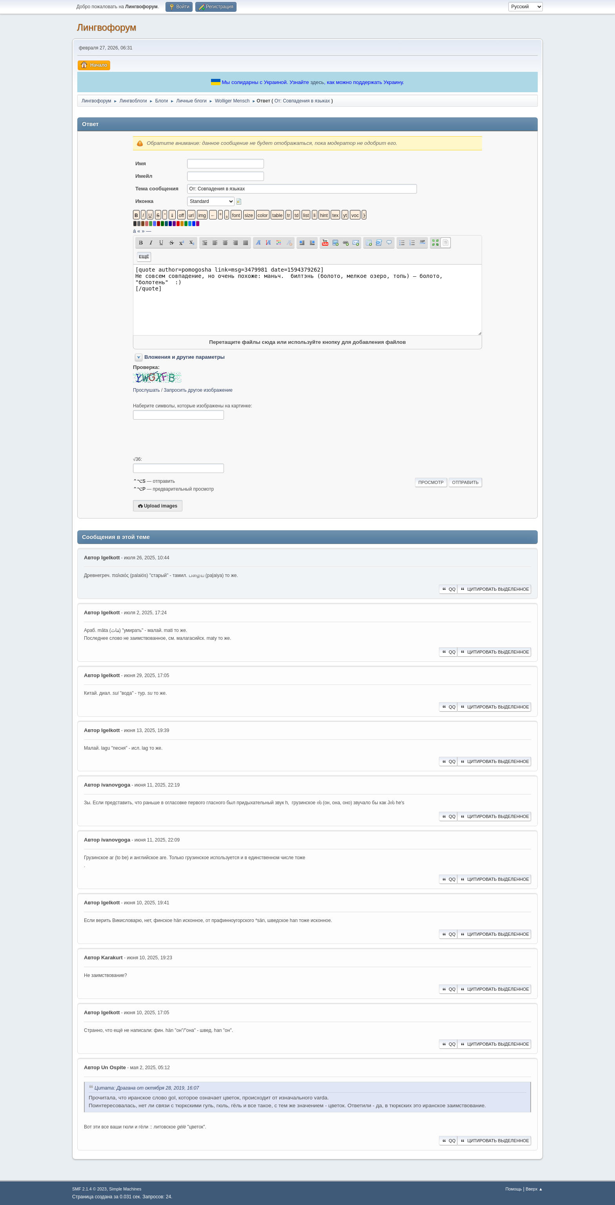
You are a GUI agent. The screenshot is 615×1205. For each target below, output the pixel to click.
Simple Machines (125, 1189)
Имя (140, 163)
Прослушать (146, 390)
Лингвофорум (106, 27)
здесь (317, 82)
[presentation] (192, 438)
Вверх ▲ (534, 1189)
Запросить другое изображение (198, 390)
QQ (448, 589)
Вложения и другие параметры (184, 357)
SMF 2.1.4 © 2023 (89, 1189)
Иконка (144, 201)
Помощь (514, 1189)
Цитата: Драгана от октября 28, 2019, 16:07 (147, 1088)
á (134, 231)
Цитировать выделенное (494, 589)
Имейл (144, 176)
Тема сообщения (156, 189)
